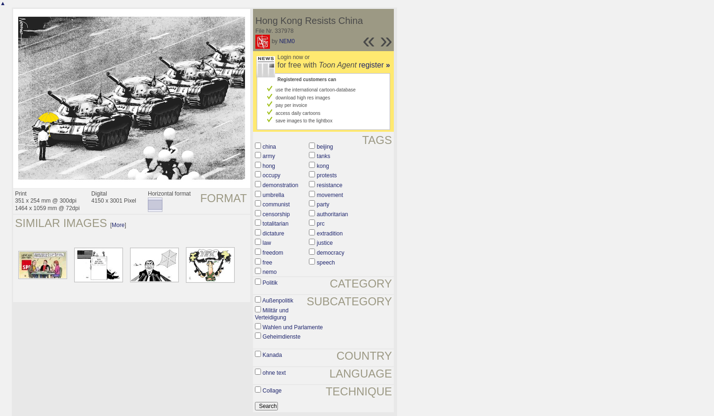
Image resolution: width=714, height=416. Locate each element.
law (266, 243)
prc (321, 223)
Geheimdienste (281, 336)
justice (325, 243)
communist (276, 204)
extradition (330, 233)
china (269, 147)
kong (323, 166)
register (374, 65)
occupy (271, 175)
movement (330, 195)
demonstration (280, 185)
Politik (269, 283)
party (323, 204)
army (268, 156)
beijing (325, 147)
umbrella (273, 195)
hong (268, 166)
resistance (330, 185)
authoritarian (332, 214)
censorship (276, 214)
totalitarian (275, 223)
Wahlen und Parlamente (292, 327)
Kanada (272, 355)
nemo (269, 272)
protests (327, 175)
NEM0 (287, 41)
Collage (272, 390)
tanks (323, 156)
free (267, 262)
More (118, 225)
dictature (273, 233)
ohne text (273, 373)
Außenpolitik (277, 300)
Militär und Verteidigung (272, 314)
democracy (331, 253)
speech (326, 262)
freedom (272, 253)
